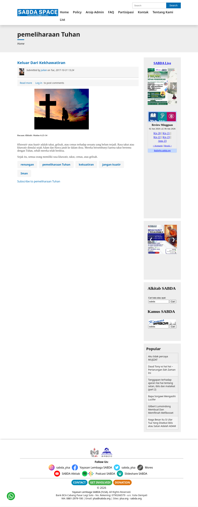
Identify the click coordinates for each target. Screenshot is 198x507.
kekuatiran (86, 164)
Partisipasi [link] (126, 12)
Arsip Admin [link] (95, 12)
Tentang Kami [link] (163, 12)
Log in (38, 82)
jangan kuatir (111, 164)
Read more (26, 83)
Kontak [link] (143, 12)
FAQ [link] (111, 12)
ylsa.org (124, 498)
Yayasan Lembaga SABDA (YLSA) (90, 492)
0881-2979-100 (74, 498)
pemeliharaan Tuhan (56, 164)
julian (44, 70)
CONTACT (79, 482)
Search (173, 5)
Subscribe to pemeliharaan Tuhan (38, 181)
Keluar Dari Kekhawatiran (41, 62)
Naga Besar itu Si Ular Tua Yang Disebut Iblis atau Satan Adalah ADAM (162, 423)
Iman (24, 173)
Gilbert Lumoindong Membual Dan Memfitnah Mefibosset (160, 409)
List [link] (62, 20)
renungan (27, 164)
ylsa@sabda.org (102, 498)
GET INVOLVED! (100, 482)
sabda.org (136, 498)
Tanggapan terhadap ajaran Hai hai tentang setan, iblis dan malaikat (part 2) (161, 384)
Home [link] (64, 12)
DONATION (122, 482)
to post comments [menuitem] (49, 83)
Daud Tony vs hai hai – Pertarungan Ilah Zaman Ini (162, 370)
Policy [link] (77, 12)
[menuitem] (64, 12)
